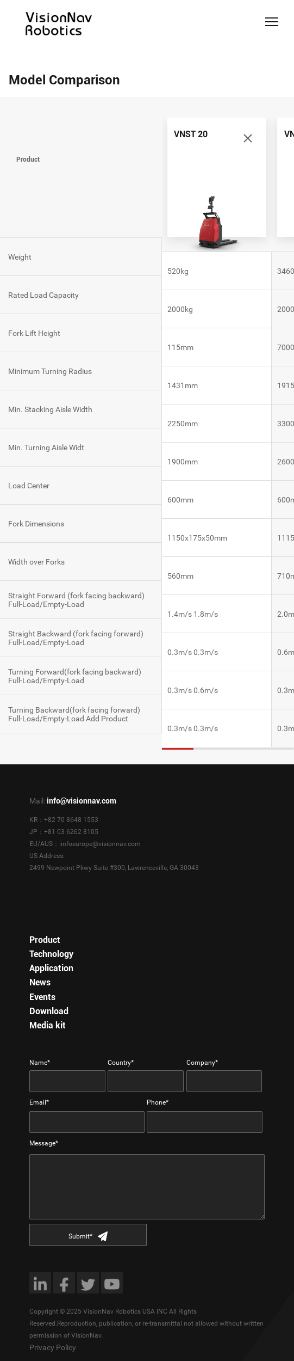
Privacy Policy (52, 1347)
